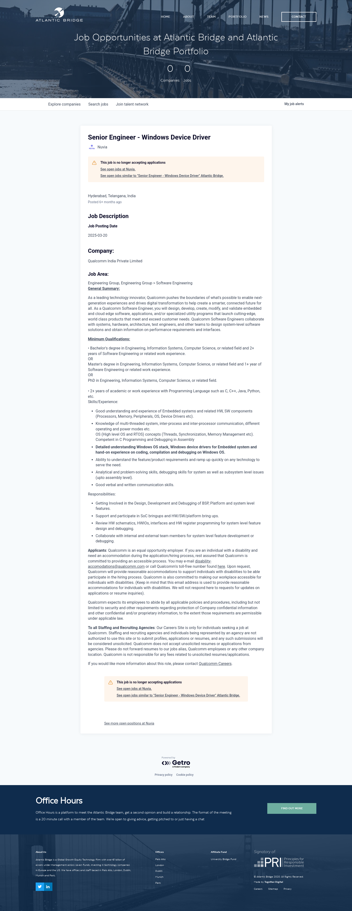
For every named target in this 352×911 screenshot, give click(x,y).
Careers (258, 889)
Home (165, 16)
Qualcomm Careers (215, 663)
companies (64, 104)
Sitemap (273, 889)
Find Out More (292, 808)
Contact (299, 16)
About (188, 16)
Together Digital (273, 882)
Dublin (158, 870)
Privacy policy (163, 774)
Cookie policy (185, 774)
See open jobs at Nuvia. (118, 169)
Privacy (287, 889)
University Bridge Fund (223, 859)
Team (211, 16)
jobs (98, 104)
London (159, 865)
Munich (159, 876)
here (221, 566)
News (263, 16)
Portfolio (237, 16)
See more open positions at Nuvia (129, 723)
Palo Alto (160, 859)
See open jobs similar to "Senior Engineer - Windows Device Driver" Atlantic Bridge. (162, 176)
